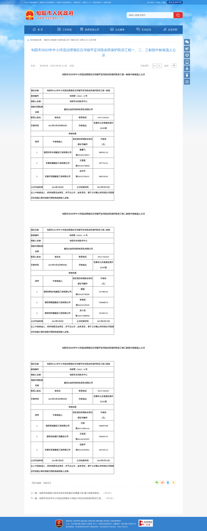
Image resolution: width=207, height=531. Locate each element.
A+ (154, 66)
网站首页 (69, 521)
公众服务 (117, 29)
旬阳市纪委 (107, 2)
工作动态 (64, 29)
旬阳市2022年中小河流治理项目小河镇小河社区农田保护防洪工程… (71, 498)
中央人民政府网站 (30, 2)
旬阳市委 (76, 2)
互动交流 (143, 29)
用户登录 (150, 2)
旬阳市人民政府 (50, 40)
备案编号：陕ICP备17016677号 (124, 524)
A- (160, 66)
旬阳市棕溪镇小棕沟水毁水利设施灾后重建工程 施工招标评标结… (70, 493)
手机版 (158, 2)
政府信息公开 (89, 29)
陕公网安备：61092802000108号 (77, 527)
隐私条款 (84, 521)
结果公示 (83, 40)
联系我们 (107, 521)
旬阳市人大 (86, 2)
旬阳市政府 (97, 2)
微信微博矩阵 (116, 521)
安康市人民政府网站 (64, 2)
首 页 (37, 29)
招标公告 (74, 40)
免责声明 (77, 521)
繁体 (164, 2)
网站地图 (99, 521)
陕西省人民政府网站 (47, 2)
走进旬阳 (170, 29)
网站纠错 (92, 521)
